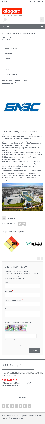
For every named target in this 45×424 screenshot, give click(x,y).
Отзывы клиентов (11, 74)
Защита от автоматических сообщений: (19, 322)
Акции (7, 69)
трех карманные (18, 136)
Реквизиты (8, 53)
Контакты (22, 398)
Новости (8, 59)
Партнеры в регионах (13, 64)
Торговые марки (11, 48)
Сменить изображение (13, 340)
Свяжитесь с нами (22, 393)
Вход (30, 1)
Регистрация (38, 1)
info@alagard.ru (13, 385)
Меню (5, 1)
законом (5, 418)
